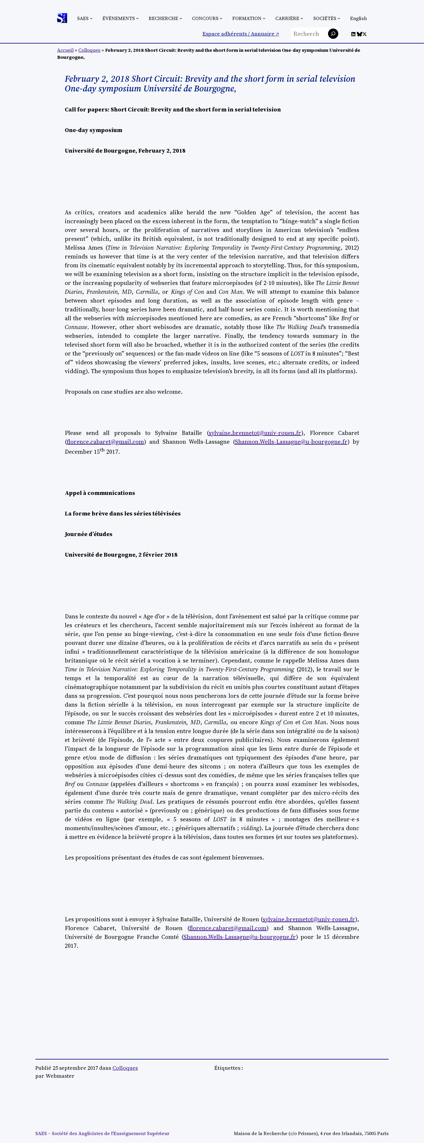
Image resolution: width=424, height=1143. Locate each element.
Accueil (65, 50)
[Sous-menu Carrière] (301, 18)
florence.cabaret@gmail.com (105, 442)
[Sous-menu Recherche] (180, 18)
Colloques (89, 50)
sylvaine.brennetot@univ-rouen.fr (255, 433)
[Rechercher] (333, 34)
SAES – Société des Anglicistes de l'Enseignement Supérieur (102, 1133)
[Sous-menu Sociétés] (338, 18)
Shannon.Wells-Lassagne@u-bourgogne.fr (291, 442)
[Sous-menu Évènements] (137, 18)
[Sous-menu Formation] (264, 18)
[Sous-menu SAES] (91, 18)
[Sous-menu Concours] (221, 18)
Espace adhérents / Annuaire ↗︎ (241, 33)
